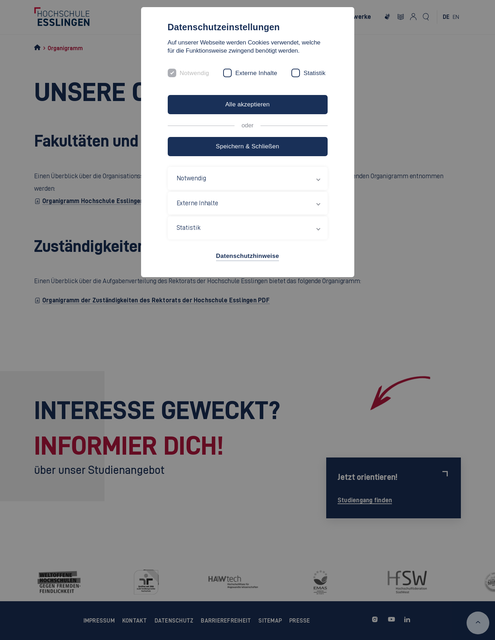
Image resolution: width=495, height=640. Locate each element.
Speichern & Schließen (247, 146)
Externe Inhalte (256, 73)
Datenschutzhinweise (247, 256)
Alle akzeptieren (247, 104)
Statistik (314, 73)
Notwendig (194, 73)
